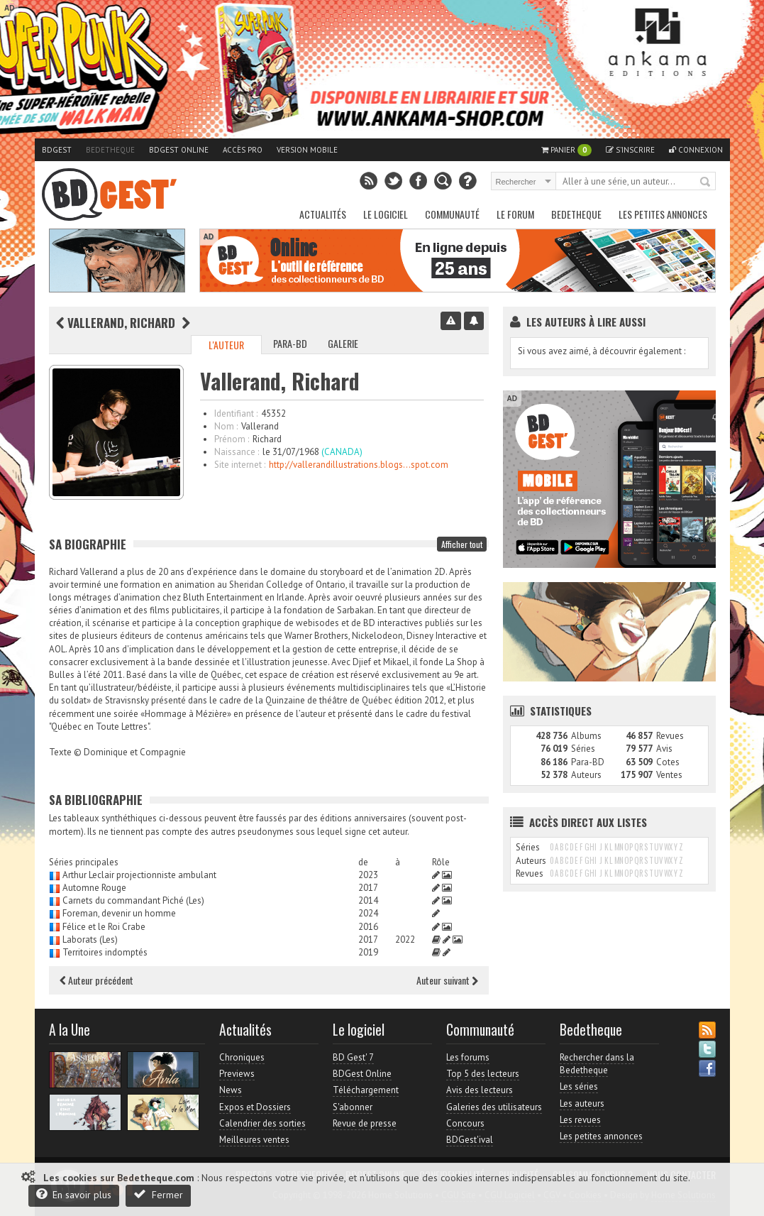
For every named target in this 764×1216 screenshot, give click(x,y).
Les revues (580, 1120)
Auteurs (586, 775)
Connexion (696, 150)
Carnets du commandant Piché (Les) (133, 900)
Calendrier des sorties (262, 1123)
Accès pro (242, 150)
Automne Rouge (94, 888)
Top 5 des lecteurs (482, 1074)
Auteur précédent (96, 980)
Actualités (322, 214)
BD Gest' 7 (353, 1057)
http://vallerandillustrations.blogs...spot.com (358, 465)
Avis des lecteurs (479, 1090)
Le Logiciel (385, 214)
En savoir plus (73, 1194)
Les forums (467, 1057)
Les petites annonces (663, 214)
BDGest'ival (469, 1140)
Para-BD (290, 343)
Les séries (579, 1086)
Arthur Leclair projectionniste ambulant (139, 875)
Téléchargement (366, 1090)
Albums (586, 736)
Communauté (452, 214)
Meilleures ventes (254, 1140)
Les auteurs (582, 1103)
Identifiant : (236, 413)
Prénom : (231, 439)
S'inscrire (630, 150)
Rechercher (706, 182)
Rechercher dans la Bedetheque (597, 1063)
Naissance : (236, 452)
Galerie (343, 343)
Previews (237, 1074)
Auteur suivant (447, 980)
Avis (664, 749)
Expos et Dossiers (255, 1107)
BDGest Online (179, 150)
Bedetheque (110, 150)
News (230, 1090)
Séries (583, 749)
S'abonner (352, 1107)
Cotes (668, 762)
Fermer (158, 1194)
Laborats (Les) (90, 939)
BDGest (57, 150)
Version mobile (307, 150)
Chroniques (242, 1057)
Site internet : (239, 465)
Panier (566, 150)
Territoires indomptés (105, 952)
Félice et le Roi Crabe (103, 927)
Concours (465, 1123)
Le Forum (515, 214)
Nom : (226, 426)
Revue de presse (365, 1123)
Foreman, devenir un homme (119, 913)
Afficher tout (461, 544)
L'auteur (226, 344)
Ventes (669, 775)
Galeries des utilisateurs (494, 1107)
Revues (670, 736)
